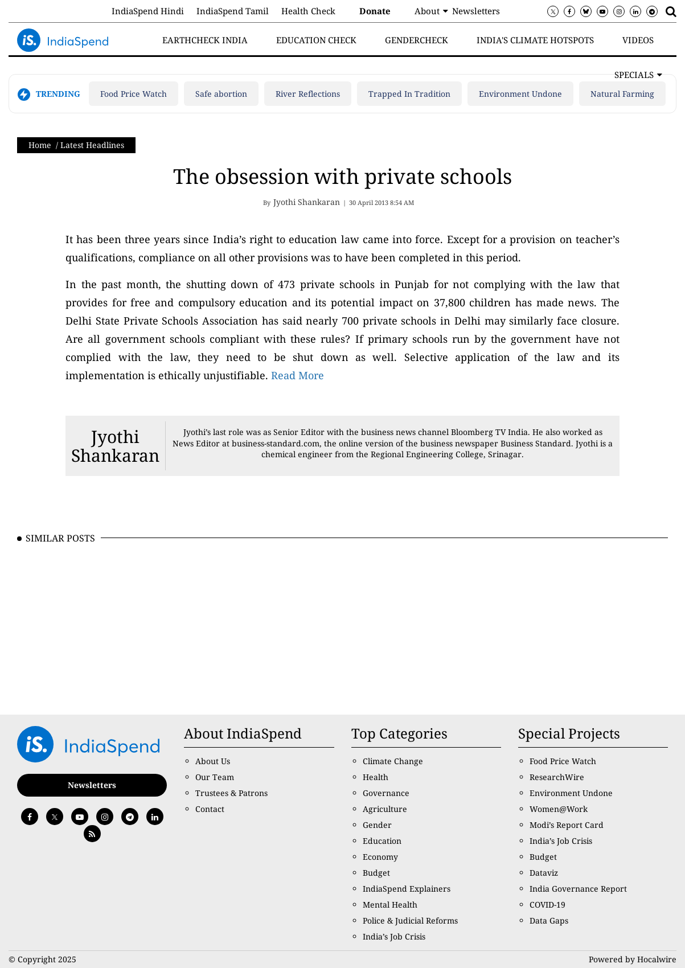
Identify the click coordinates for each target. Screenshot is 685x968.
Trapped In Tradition (409, 93)
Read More (297, 375)
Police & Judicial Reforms (410, 920)
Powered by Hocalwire (632, 959)
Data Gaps (549, 920)
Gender (377, 824)
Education (382, 840)
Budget (376, 872)
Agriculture (385, 808)
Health (375, 777)
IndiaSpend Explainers (406, 888)
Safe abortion (221, 93)
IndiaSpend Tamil (232, 11)
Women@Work (559, 808)
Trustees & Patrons (231, 792)
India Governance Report (578, 888)
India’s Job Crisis (394, 936)
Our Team (214, 777)
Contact (209, 808)
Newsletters (476, 11)
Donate (375, 11)
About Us (212, 761)
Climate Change (393, 761)
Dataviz (544, 872)
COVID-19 (547, 904)
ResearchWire (557, 777)
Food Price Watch (133, 93)
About (427, 11)
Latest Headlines (92, 145)
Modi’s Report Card (567, 824)
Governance (386, 792)
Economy (380, 856)
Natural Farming (622, 93)
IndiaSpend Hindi (148, 11)
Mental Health (390, 904)
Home (39, 145)
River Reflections (308, 93)
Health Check (308, 11)
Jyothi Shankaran (115, 446)
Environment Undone (520, 93)
